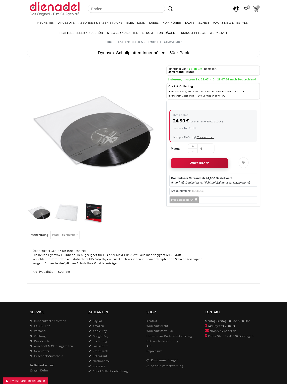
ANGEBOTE (66, 22)
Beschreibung (38, 235)
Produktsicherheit (65, 235)
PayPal (97, 321)
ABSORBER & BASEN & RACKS (101, 22)
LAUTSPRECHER (197, 22)
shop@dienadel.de (221, 331)
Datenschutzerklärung (162, 341)
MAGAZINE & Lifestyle (230, 22)
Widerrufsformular (159, 331)
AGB (149, 346)
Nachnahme (101, 361)
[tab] (38, 235)
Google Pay (100, 336)
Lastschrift (100, 346)
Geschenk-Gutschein (48, 356)
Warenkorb (200, 163)
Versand (40, 331)
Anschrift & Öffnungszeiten (53, 346)
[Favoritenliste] (246, 9)
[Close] (255, 293)
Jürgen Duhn (39, 370)
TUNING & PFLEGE (192, 32)
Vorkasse (99, 366)
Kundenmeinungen (165, 360)
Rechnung (100, 341)
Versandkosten (205, 137)
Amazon (98, 326)
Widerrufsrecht (157, 326)
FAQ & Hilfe (42, 326)
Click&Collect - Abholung (110, 371)
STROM (147, 32)
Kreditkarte (101, 351)
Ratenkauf (100, 356)
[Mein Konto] (236, 9)
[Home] (108, 42)
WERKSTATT (219, 32)
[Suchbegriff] (126, 9)
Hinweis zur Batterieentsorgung (169, 336)
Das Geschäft (43, 341)
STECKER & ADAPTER (122, 32)
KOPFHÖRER (172, 22)
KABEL (154, 22)
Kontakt (151, 321)
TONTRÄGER (166, 32)
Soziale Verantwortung (167, 366)
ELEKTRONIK (135, 22)
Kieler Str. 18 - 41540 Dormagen (229, 336)
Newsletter (42, 351)
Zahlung (40, 336)
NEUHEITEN (45, 22)
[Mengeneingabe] (201, 148)
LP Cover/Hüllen (171, 42)
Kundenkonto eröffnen (50, 321)
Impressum (154, 351)
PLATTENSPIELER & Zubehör (81, 32)
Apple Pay (100, 331)
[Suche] (170, 9)
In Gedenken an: (42, 365)
